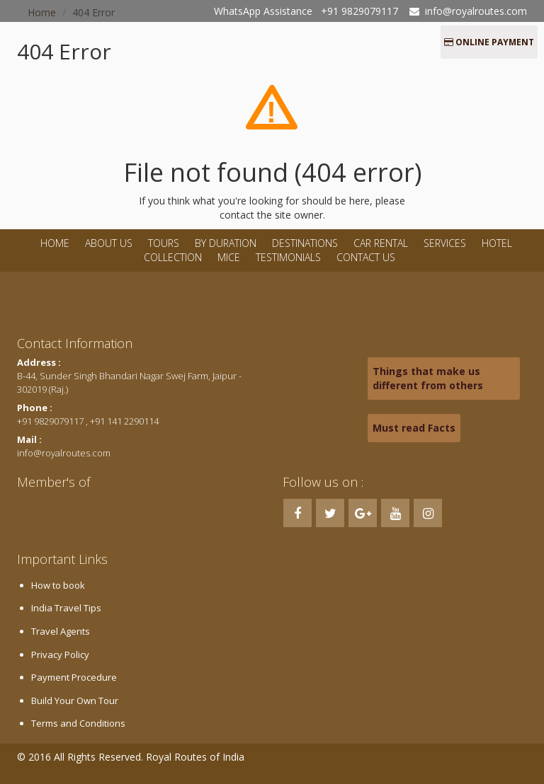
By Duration (227, 243)
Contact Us (365, 257)
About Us (108, 243)
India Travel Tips (66, 607)
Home (54, 243)
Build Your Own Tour (74, 700)
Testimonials (288, 257)
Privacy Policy (60, 654)
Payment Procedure (74, 677)
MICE (228, 257)
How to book (58, 585)
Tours (163, 243)
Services (445, 243)
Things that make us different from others (428, 378)
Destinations (305, 243)
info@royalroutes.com (476, 11)
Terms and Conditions (78, 723)
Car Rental (380, 243)
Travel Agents (60, 631)
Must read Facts (414, 427)
